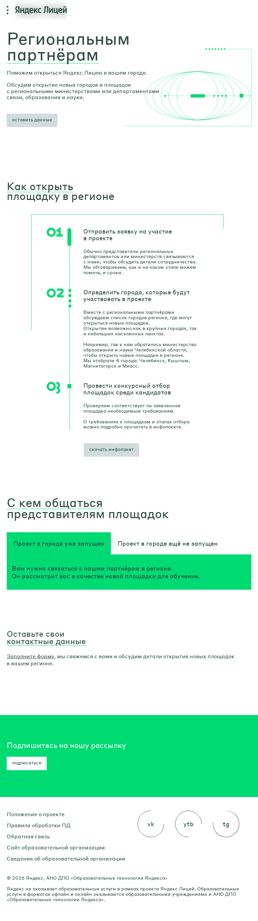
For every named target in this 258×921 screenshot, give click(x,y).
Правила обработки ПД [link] (39, 825)
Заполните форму (30, 656)
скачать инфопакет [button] (111, 449)
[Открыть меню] (7, 10)
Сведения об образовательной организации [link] (66, 858)
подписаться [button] (26, 762)
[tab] (59, 543)
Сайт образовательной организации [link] (56, 847)
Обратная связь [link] (28, 836)
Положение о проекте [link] (35, 814)
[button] (32, 120)
